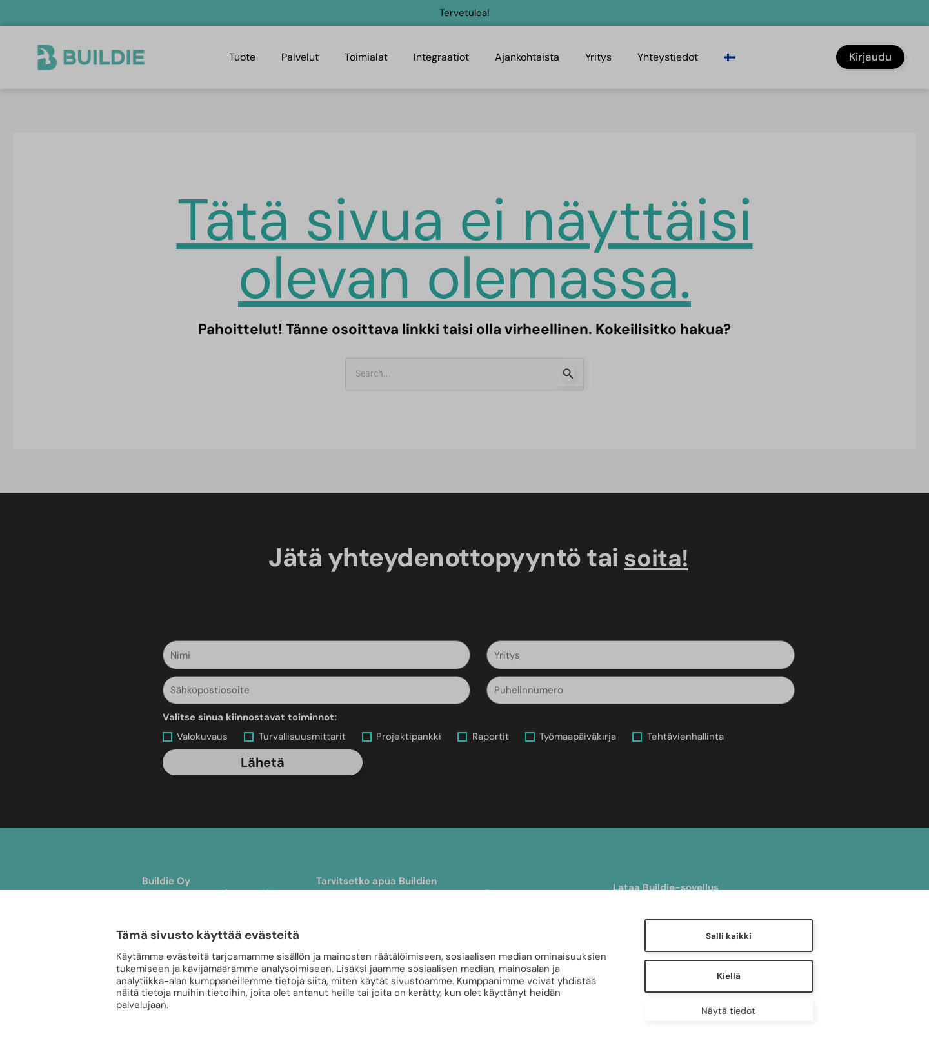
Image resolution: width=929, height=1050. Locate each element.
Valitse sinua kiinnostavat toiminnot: (250, 717)
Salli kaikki (726, 935)
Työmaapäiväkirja (577, 736)
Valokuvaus (202, 736)
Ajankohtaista (527, 57)
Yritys (598, 57)
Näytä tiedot (726, 1010)
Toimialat (366, 57)
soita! (656, 558)
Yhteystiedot (667, 57)
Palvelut (300, 57)
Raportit (490, 736)
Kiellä (726, 976)
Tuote (242, 57)
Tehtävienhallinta (685, 736)
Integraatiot (441, 57)
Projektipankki (408, 736)
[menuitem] (731, 57)
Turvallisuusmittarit (302, 736)
